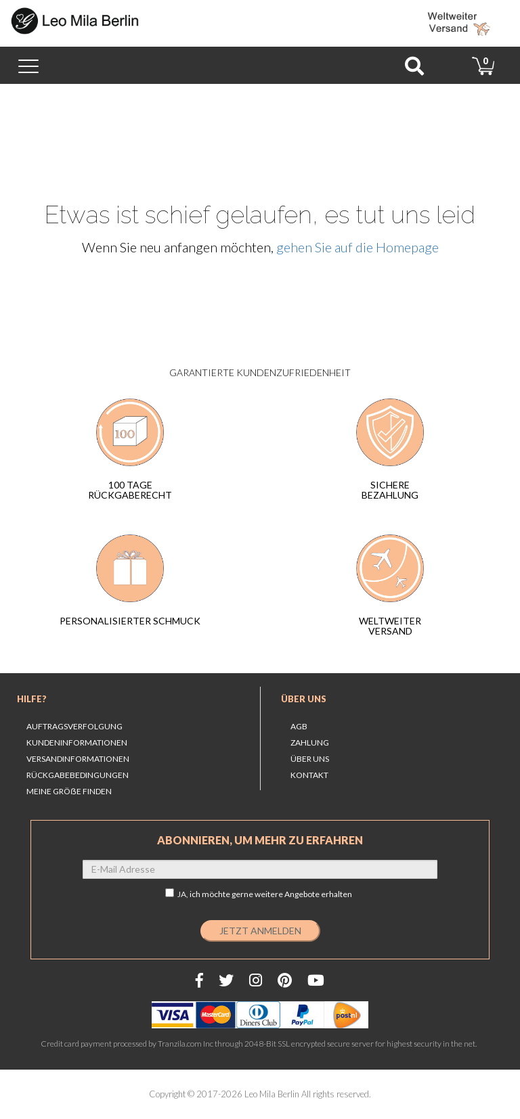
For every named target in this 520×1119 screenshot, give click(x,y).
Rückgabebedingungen (77, 775)
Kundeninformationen (76, 742)
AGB (298, 726)
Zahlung (309, 742)
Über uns (303, 698)
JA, (258, 893)
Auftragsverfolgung (74, 726)
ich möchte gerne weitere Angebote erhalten (271, 894)
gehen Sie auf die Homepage (357, 247)
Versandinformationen (77, 759)
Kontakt (309, 775)
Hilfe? (32, 698)
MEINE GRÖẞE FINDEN (69, 791)
